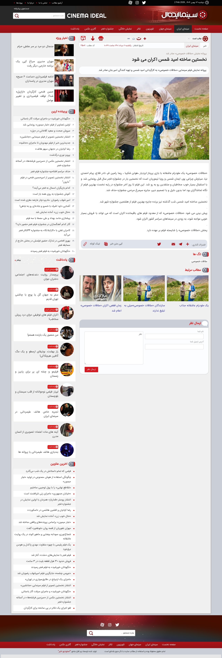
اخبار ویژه (61, 38)
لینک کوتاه (91, 244)
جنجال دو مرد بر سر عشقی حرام (35, 46)
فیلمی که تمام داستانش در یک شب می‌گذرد (48, 471)
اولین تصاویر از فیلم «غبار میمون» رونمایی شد (46, 125)
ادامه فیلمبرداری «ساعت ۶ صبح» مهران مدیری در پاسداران (34, 78)
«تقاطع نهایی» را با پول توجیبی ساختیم (50, 487)
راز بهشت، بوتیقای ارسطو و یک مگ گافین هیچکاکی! (36, 353)
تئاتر (139, 29)
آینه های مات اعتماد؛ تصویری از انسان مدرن (36, 434)
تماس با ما (43, 3)
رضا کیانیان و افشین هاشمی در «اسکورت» (49, 510)
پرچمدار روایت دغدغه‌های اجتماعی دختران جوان (36, 276)
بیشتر (18, 260)
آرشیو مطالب (57, 3)
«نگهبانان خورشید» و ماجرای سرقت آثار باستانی (45, 119)
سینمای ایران (183, 29)
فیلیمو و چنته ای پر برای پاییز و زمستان (36, 373)
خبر (204, 46)
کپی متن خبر (113, 244)
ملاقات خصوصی (199, 261)
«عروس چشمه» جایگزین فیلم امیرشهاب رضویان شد (44, 573)
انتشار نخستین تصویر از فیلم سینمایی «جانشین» (45, 137)
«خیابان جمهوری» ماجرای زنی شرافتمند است (47, 494)
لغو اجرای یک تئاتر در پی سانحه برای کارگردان (47, 608)
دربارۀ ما (30, 3)
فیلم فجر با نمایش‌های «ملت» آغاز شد (51, 555)
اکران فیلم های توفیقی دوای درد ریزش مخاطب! (36, 317)
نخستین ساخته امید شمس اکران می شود (169, 60)
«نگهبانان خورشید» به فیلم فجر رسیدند (50, 251)
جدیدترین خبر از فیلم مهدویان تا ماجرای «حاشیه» (44, 143)
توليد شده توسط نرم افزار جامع (77, 651)
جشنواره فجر (107, 29)
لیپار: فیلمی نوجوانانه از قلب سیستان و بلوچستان (36, 394)
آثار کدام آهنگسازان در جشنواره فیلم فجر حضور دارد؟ (43, 224)
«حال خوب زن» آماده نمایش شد (53, 212)
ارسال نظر (91, 369)
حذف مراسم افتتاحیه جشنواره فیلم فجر (50, 171)
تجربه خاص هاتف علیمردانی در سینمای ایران (36, 414)
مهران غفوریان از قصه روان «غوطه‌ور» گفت (49, 528)
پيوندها (19, 3)
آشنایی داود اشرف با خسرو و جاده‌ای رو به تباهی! (44, 206)
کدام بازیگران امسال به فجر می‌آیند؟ (51, 188)
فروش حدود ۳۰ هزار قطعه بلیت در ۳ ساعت (48, 561)
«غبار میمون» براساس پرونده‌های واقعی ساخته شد (45, 522)
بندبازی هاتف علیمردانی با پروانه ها (38, 452)
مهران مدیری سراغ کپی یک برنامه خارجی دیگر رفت (34, 63)
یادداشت (75, 29)
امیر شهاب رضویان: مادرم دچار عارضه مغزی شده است (42, 200)
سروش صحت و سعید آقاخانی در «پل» (50, 131)
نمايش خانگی (125, 29)
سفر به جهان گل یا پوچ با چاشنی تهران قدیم (36, 297)
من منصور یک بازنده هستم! (42, 335)
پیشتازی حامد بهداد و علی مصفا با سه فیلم (48, 218)
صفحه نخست (201, 29)
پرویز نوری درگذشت (60, 155)
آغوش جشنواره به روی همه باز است (51, 194)
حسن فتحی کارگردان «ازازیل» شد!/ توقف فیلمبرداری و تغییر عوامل (34, 96)
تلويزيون (150, 29)
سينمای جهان (165, 29)
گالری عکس (90, 29)
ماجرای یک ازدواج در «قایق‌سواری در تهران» (48, 579)
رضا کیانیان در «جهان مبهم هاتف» (52, 149)
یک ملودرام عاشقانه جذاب (194, 305)
